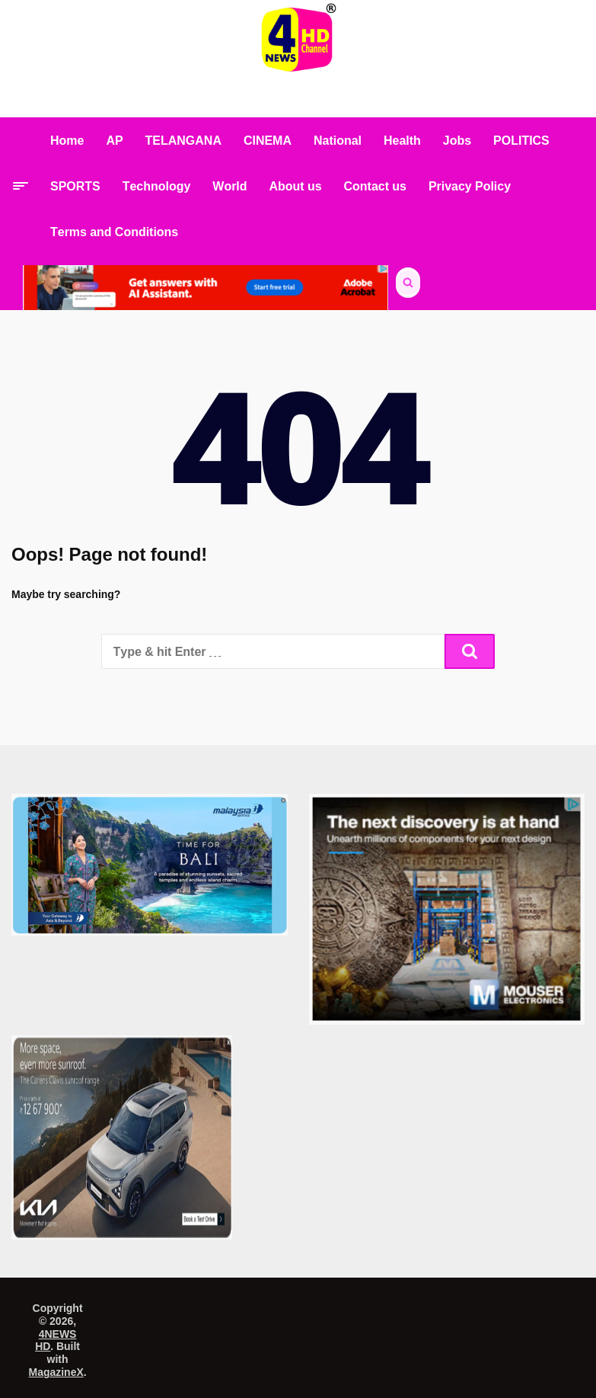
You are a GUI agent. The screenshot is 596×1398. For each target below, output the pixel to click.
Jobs (457, 140)
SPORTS (75, 185)
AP (114, 140)
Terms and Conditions (114, 231)
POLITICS (521, 140)
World (229, 185)
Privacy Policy (470, 185)
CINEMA (268, 140)
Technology (157, 185)
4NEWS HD (55, 1340)
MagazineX (56, 1371)
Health (402, 140)
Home (67, 140)
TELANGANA (183, 140)
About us (295, 185)
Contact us (375, 185)
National (338, 140)
